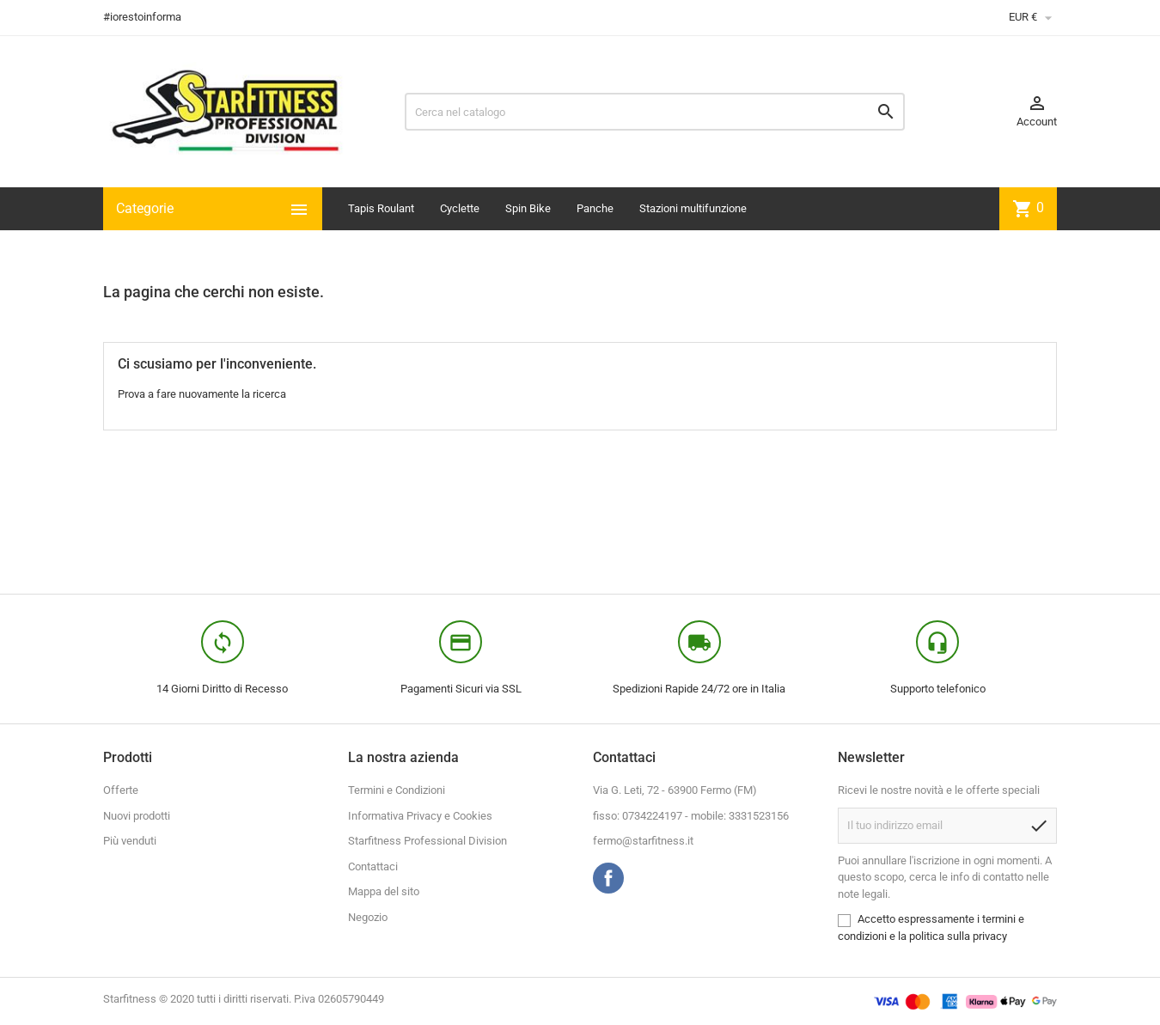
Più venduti (129, 840)
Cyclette (459, 208)
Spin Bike (528, 208)
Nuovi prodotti (136, 815)
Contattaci (373, 866)
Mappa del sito (383, 891)
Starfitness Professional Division (427, 840)
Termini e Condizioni (396, 790)
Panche (595, 208)
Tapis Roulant (381, 208)
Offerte (120, 790)
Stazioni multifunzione (693, 208)
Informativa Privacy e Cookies (420, 815)
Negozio (368, 917)
